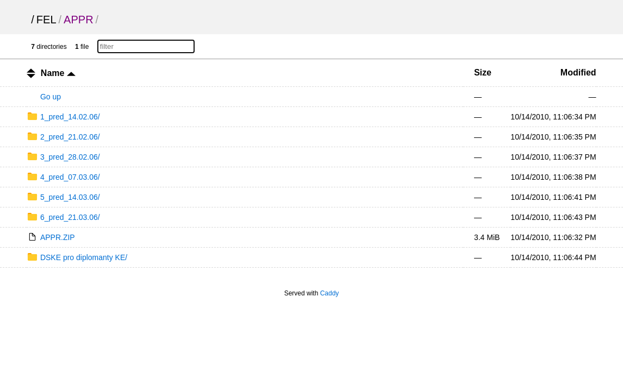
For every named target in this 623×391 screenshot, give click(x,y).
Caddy (329, 293)
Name (58, 73)
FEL (46, 20)
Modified (578, 72)
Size (482, 72)
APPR (78, 20)
